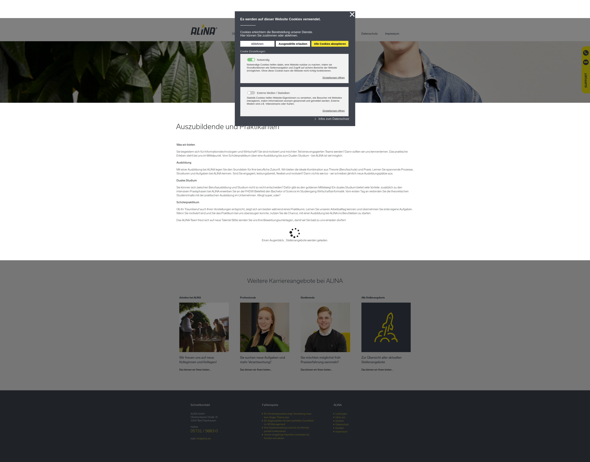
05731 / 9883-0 (204, 431)
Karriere (339, 420)
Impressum (392, 33)
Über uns (340, 417)
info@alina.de (203, 438)
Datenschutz (369, 33)
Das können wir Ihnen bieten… (195, 369)
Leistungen (341, 413)
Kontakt (339, 428)
